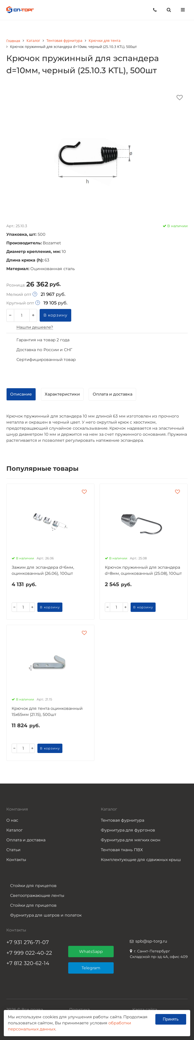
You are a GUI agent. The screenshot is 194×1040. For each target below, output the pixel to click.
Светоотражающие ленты (37, 895)
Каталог (14, 830)
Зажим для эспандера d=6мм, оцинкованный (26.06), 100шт (43, 570)
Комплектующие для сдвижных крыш (141, 859)
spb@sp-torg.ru (151, 941)
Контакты (16, 859)
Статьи (13, 849)
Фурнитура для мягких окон (130, 840)
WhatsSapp (91, 951)
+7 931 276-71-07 (27, 942)
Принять (171, 1019)
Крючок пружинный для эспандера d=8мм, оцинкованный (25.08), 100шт (143, 570)
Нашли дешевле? (34, 327)
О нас (12, 820)
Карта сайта (144, 1009)
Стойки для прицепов (33, 885)
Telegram (91, 968)
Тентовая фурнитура (122, 820)
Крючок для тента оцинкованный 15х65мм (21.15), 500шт (47, 711)
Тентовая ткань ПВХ (122, 849)
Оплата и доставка (25, 840)
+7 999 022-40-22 (29, 953)
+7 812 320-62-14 (27, 963)
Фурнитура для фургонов (128, 830)
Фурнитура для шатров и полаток (46, 915)
